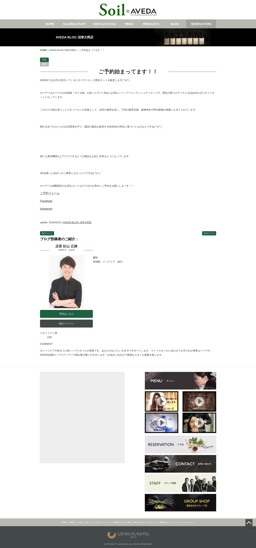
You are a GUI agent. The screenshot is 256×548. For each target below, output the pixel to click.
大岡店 (72, 522)
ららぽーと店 (82, 522)
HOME (64, 522)
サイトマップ (189, 522)
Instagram (46, 208)
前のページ (47, 233)
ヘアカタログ (96, 522)
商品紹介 (117, 522)
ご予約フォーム (50, 193)
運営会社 (164, 522)
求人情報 (127, 522)
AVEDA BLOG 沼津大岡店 (74, 37)
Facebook (46, 201)
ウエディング (152, 522)
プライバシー (175, 522)
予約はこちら (66, 313)
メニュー (108, 522)
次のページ (209, 233)
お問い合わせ (138, 522)
